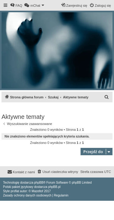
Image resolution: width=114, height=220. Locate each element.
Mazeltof (37, 191)
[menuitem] (16, 5)
